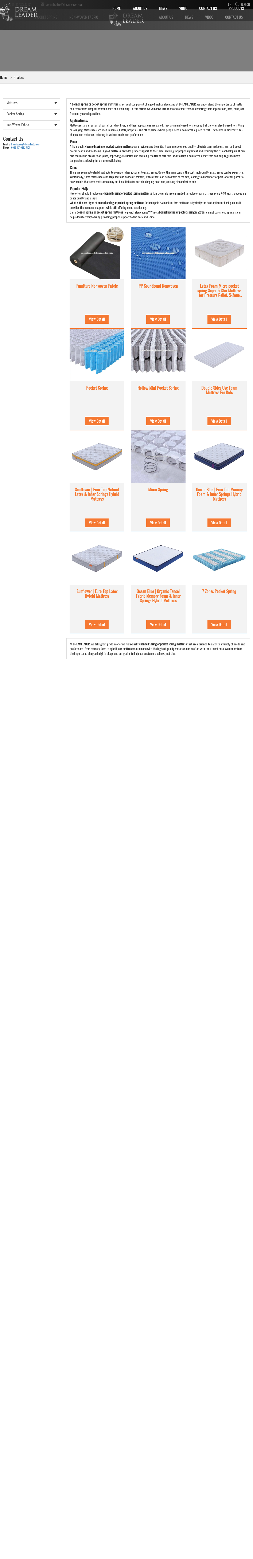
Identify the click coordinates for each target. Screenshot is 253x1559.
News (163, 8)
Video (183, 8)
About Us (140, 8)
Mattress (12, 102)
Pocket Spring (15, 113)
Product (19, 77)
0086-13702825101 (20, 147)
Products (236, 8)
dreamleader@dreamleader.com (25, 144)
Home (116, 8)
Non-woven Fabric (18, 124)
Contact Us (208, 8)
